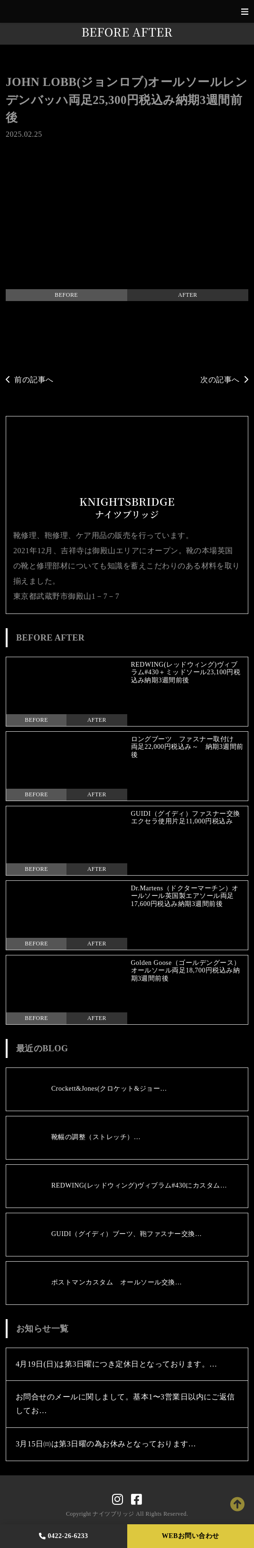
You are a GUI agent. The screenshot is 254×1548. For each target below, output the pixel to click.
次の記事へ (224, 380)
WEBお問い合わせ (190, 1535)
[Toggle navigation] (244, 12)
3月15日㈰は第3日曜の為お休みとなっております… (106, 1444)
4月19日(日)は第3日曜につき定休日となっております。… (116, 1364)
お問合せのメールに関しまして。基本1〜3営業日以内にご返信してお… (125, 1404)
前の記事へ (30, 380)
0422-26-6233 (63, 1535)
